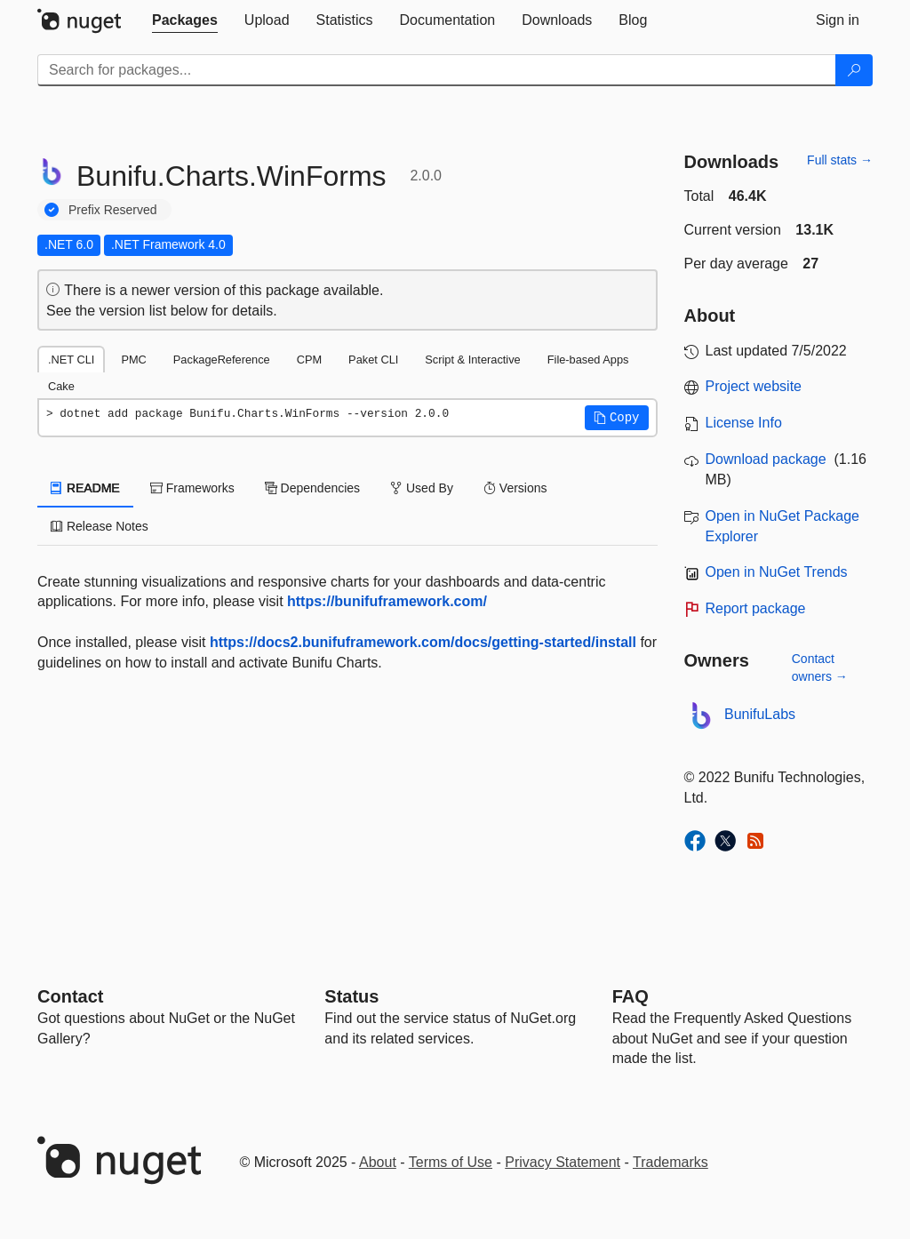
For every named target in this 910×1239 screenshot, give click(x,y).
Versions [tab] (515, 488)
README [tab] (85, 488)
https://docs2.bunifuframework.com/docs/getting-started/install (423, 642)
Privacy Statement (562, 1162)
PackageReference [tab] (221, 359)
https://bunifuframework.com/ (387, 601)
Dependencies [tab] (312, 488)
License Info (744, 422)
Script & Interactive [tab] (472, 359)
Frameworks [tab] (192, 488)
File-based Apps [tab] (588, 359)
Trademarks (670, 1162)
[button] (617, 417)
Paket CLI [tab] (373, 359)
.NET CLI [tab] (71, 359)
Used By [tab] (421, 488)
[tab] (185, 20)
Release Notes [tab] (99, 526)
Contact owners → (820, 667)
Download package (766, 459)
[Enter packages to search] (436, 70)
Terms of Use (450, 1162)
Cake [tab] (61, 386)
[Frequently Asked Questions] (630, 996)
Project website (754, 386)
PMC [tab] (133, 359)
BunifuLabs (759, 714)
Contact (70, 996)
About (377, 1162)
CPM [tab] (309, 359)
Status (351, 996)
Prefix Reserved (112, 210)
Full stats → (840, 160)
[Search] (854, 70)
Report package (756, 608)
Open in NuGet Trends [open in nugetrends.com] (777, 572)
